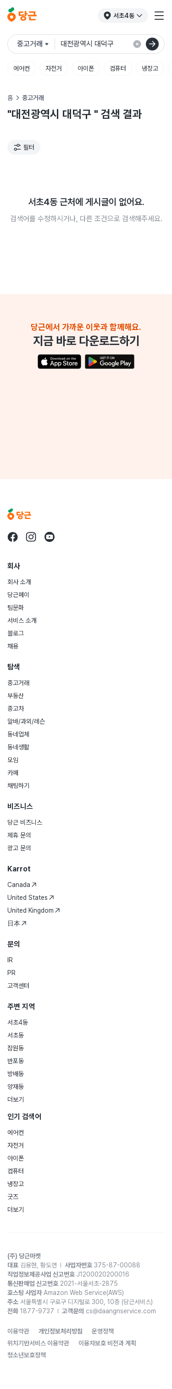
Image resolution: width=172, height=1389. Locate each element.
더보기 (15, 1099)
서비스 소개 (22, 620)
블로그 (15, 633)
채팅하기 (18, 785)
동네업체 (18, 734)
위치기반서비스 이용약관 (38, 1343)
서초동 (15, 1035)
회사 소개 (19, 582)
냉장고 (150, 68)
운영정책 (103, 1331)
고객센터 (18, 985)
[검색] (152, 44)
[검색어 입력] (112, 44)
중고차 (15, 708)
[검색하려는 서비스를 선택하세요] (36, 44)
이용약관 (18, 1331)
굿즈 (12, 1196)
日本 (17, 923)
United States (30, 897)
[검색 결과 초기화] (137, 44)
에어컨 (21, 68)
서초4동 (17, 1022)
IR (10, 960)
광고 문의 (19, 848)
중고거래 (18, 682)
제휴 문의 (19, 835)
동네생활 (18, 747)
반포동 (15, 1061)
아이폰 (86, 68)
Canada (22, 884)
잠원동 (15, 1048)
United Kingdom (33, 910)
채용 (12, 646)
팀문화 (15, 607)
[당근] (22, 15)
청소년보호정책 (26, 1355)
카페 (12, 772)
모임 (12, 760)
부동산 (15, 695)
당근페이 (18, 594)
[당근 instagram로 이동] (31, 536)
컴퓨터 (118, 68)
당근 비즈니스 (24, 822)
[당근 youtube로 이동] (49, 536)
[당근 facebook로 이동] (12, 536)
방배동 (15, 1073)
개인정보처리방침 (61, 1331)
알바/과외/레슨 (26, 721)
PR (11, 972)
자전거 (53, 68)
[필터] (23, 147)
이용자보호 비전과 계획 (107, 1343)
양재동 (15, 1086)
